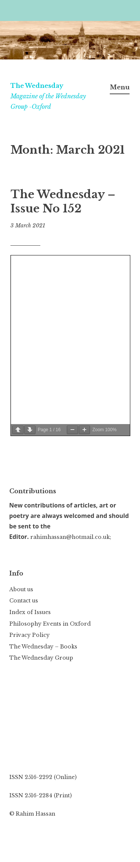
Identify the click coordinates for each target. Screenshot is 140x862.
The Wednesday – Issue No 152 (62, 201)
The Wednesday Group (41, 657)
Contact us (23, 600)
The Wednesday (36, 85)
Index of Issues (30, 612)
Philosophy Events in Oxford (50, 623)
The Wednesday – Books (43, 646)
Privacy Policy (29, 635)
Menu (120, 87)
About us (21, 589)
